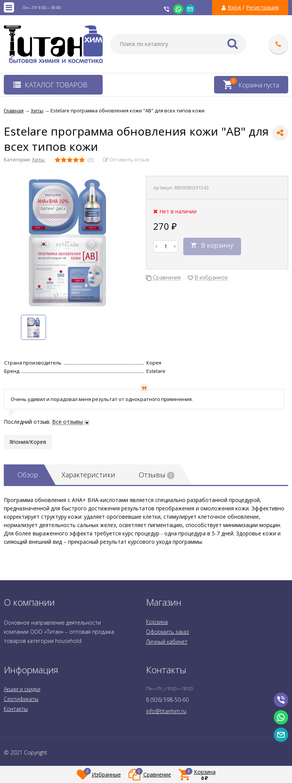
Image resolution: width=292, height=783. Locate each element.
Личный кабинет (166, 641)
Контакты (16, 708)
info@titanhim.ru (166, 711)
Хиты (38, 159)
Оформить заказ (167, 631)
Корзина (157, 621)
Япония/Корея (28, 441)
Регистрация (262, 8)
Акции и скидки (22, 689)
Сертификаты (21, 698)
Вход (234, 8)
